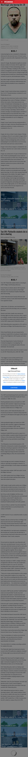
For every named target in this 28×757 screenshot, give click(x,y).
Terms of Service (21, 373)
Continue (14, 387)
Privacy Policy (6, 377)
